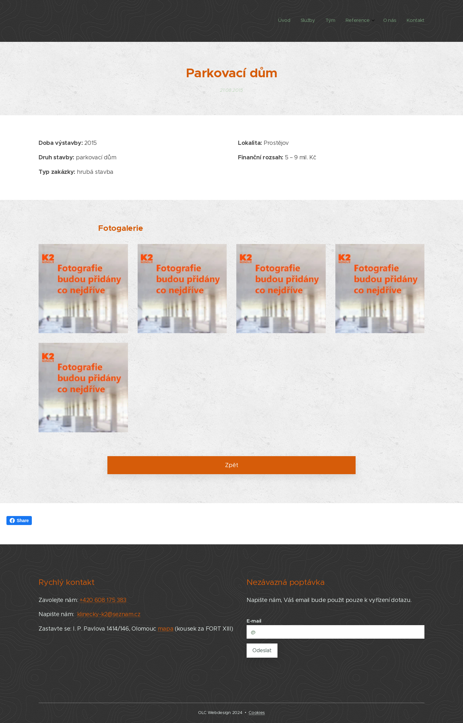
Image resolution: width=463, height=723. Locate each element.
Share (19, 520)
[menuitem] (371, 21)
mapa (166, 629)
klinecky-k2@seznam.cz (109, 614)
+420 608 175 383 (102, 600)
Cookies (257, 712)
